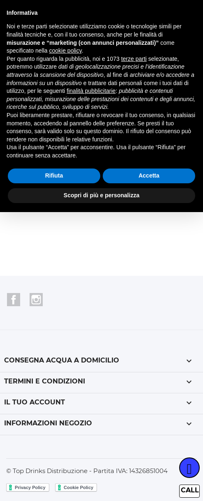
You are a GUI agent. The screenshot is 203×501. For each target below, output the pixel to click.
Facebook (13, 299)
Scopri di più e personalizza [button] (101, 195)
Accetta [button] (148, 175)
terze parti (134, 58)
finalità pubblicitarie (91, 91)
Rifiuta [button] (54, 175)
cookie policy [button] (65, 50)
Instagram (36, 299)
